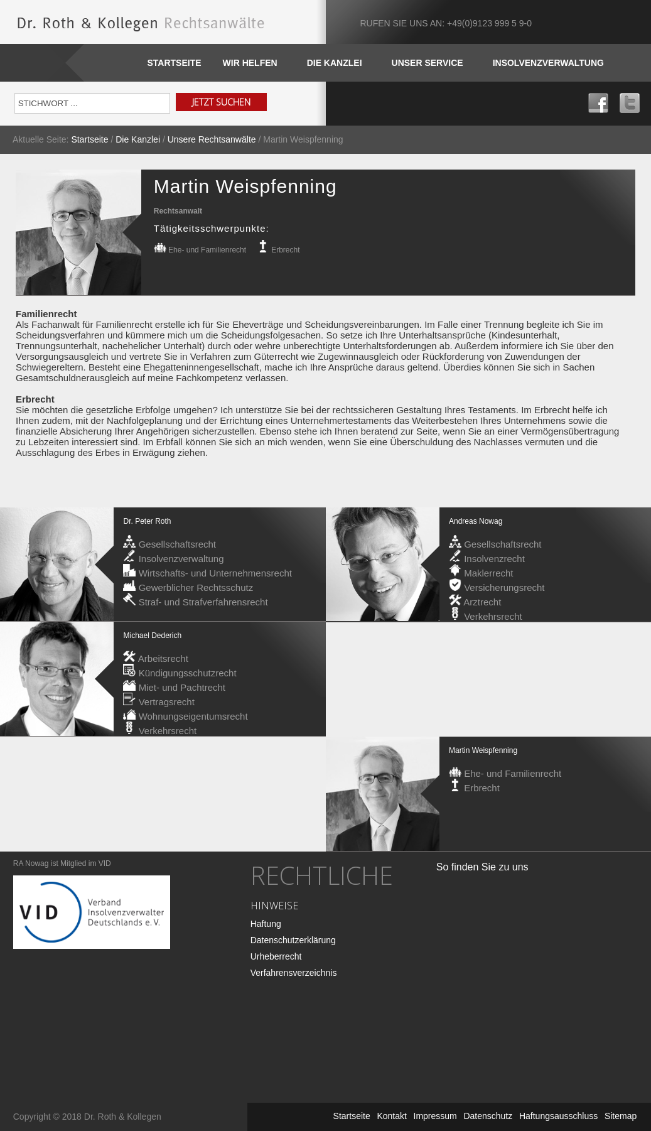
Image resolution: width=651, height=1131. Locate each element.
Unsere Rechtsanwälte (212, 139)
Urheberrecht (276, 956)
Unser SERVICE (427, 63)
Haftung (265, 924)
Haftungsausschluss (558, 1116)
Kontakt (391, 1116)
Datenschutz (487, 1116)
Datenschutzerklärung (293, 940)
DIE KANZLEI (334, 63)
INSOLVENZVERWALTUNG (548, 63)
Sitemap (621, 1116)
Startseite (174, 63)
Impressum (435, 1116)
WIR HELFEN (250, 63)
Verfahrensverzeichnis (293, 973)
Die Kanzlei (138, 139)
